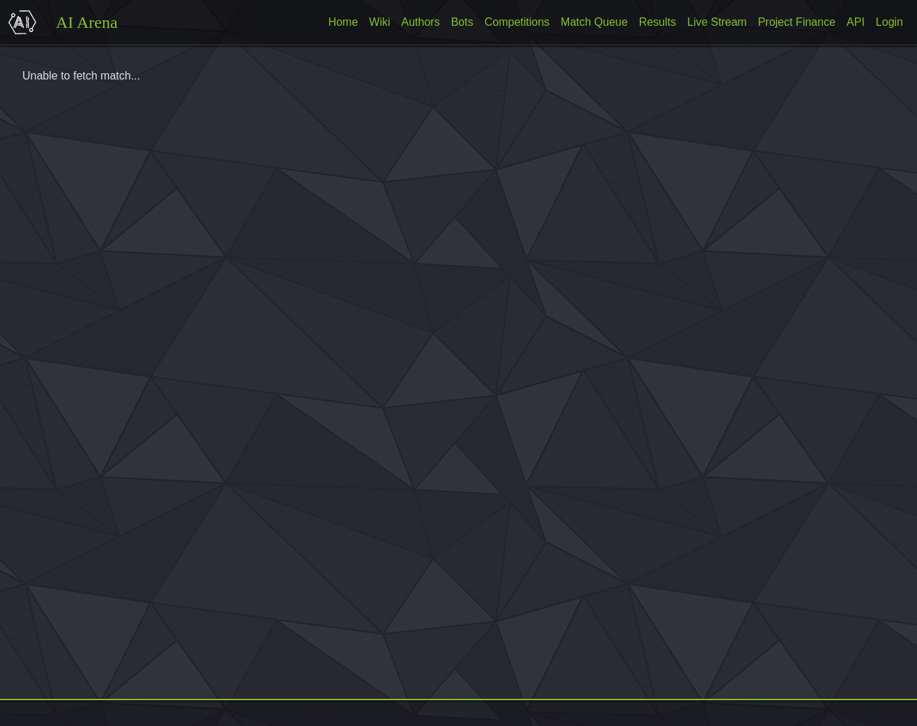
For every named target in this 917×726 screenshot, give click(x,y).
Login (889, 22)
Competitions (517, 22)
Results (657, 22)
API (856, 22)
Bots (462, 22)
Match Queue (594, 22)
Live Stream (717, 22)
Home (343, 22)
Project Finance (796, 22)
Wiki (379, 22)
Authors (421, 22)
